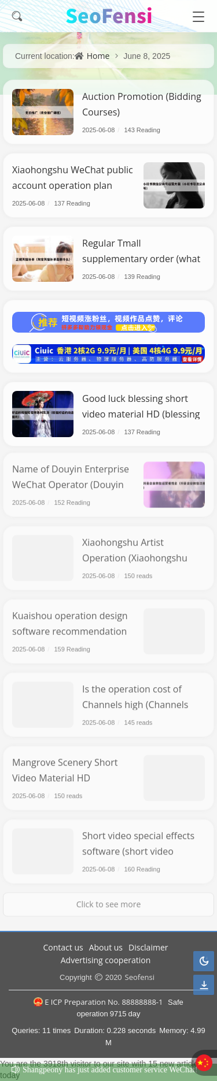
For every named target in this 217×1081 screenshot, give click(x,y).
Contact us (63, 947)
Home (98, 55)
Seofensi (140, 977)
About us (106, 947)
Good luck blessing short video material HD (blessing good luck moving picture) (141, 413)
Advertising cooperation (106, 960)
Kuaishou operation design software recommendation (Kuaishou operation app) (70, 628)
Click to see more (108, 900)
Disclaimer (148, 947)
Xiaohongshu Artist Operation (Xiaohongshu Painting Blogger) (134, 554)
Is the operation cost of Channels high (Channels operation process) (135, 701)
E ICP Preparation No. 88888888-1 (98, 1002)
